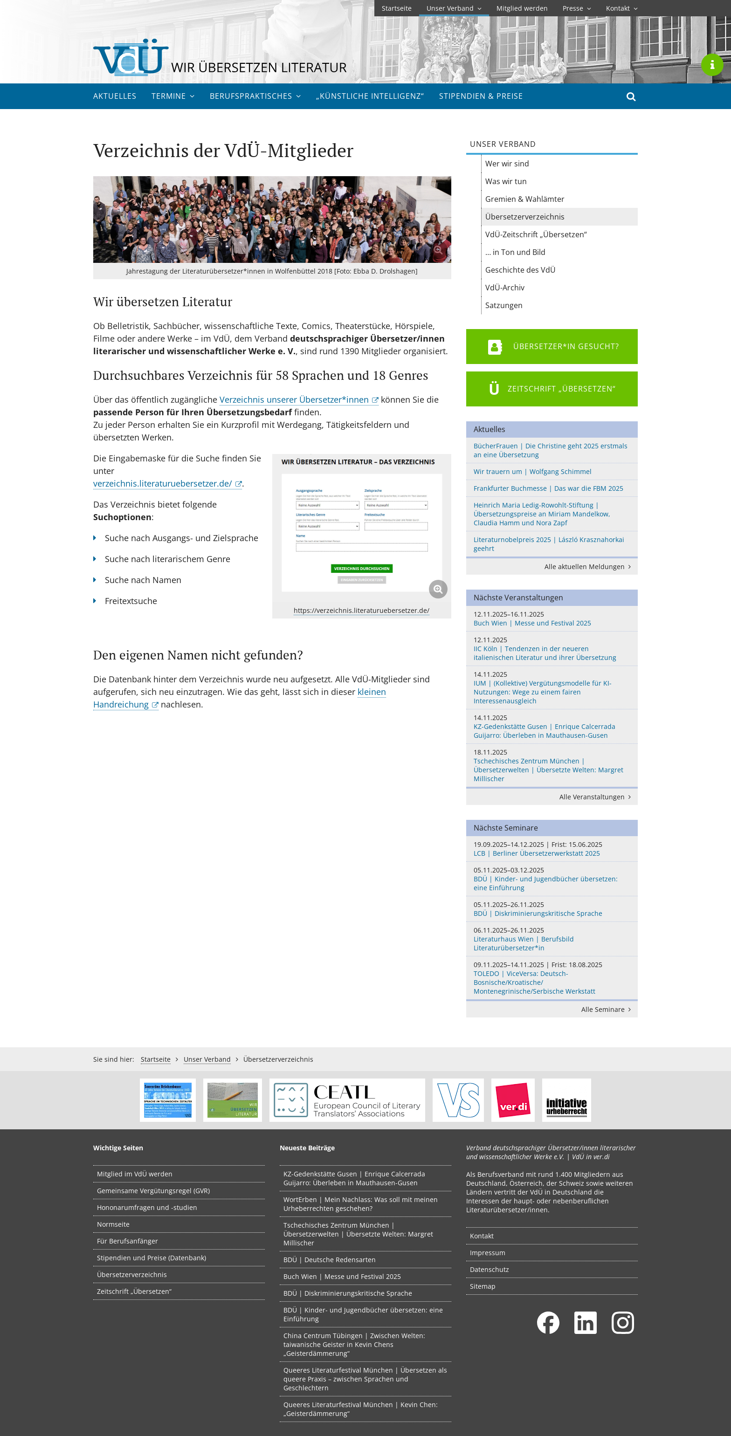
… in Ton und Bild (515, 252)
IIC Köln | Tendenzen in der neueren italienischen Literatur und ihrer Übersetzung (552, 648)
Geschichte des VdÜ (520, 270)
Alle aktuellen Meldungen (589, 566)
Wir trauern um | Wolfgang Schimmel (533, 471)
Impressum (487, 1252)
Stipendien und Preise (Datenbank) (151, 1257)
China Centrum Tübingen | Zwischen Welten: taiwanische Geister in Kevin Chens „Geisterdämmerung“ (354, 1344)
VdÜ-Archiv (504, 287)
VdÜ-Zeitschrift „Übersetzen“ (536, 234)
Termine (173, 96)
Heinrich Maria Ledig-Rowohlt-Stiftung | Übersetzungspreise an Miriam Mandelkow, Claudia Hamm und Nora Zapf (542, 514)
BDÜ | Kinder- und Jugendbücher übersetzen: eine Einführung (552, 879)
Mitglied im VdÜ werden (134, 1173)
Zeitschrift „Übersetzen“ (134, 1291)
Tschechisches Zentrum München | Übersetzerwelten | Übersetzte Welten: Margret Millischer (552, 765)
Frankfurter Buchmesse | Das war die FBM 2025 (548, 488)
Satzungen (504, 305)
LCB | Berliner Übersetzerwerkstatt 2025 (552, 849)
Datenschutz (489, 1269)
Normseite (113, 1224)
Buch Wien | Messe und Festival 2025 (552, 618)
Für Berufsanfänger (127, 1241)
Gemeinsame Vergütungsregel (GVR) (153, 1190)
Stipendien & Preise (481, 96)
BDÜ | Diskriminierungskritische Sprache (552, 909)
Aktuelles (115, 96)
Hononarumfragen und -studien (147, 1207)
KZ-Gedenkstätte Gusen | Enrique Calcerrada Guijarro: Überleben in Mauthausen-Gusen (552, 726)
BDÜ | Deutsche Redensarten (329, 1259)
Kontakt (622, 8)
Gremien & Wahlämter (525, 199)
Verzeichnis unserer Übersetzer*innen (294, 399)
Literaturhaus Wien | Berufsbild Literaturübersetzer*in (552, 939)
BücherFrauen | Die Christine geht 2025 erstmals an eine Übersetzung (551, 450)
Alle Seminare (607, 1009)
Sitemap (483, 1286)
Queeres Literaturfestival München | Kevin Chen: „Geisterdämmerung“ (360, 1409)
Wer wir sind (507, 163)
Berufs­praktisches (255, 96)
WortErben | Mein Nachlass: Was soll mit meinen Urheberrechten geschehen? (360, 1204)
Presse (577, 8)
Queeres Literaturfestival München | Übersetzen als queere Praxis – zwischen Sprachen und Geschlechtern (365, 1379)
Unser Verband (454, 8)
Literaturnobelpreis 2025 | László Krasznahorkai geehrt (549, 544)
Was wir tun (506, 181)
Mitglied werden (522, 8)
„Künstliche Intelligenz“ (370, 96)
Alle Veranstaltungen (596, 796)
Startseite (397, 8)
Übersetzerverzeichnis (132, 1274)
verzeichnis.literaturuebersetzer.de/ (162, 483)
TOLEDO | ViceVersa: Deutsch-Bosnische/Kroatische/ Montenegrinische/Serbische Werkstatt (552, 978)
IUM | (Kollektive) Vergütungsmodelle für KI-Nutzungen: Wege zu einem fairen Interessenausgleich (552, 687)
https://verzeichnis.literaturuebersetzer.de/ (361, 610)
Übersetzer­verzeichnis (525, 217)
